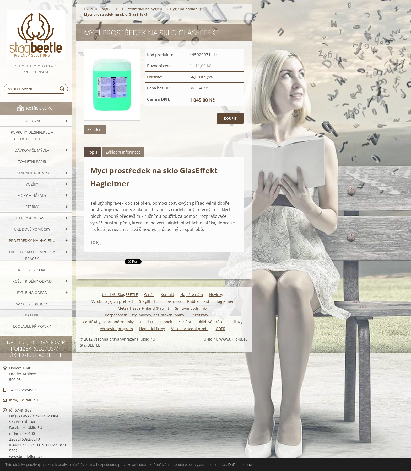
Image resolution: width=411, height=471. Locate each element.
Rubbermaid (198, 301)
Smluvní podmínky (191, 308)
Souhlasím (405, 464)
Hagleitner (224, 301)
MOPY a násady (32, 195)
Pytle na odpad (32, 292)
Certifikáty (199, 315)
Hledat (63, 89)
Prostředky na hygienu (32, 240)
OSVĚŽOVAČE (32, 120)
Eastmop (173, 301)
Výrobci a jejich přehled (112, 301)
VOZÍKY (32, 184)
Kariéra (184, 321)
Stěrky (32, 206)
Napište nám (191, 294)
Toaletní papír (32, 161)
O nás (149, 294)
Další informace (241, 465)
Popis (92, 152)
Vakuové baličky (32, 303)
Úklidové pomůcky (32, 229)
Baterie (32, 315)
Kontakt (167, 294)
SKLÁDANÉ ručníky (32, 172)
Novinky (216, 294)
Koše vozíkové (32, 269)
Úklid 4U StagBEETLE (102, 9)
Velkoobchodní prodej (190, 328)
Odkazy (236, 321)
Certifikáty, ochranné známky (108, 321)
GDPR (220, 328)
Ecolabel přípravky (32, 326)
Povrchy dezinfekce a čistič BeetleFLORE (32, 135)
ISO (217, 315)
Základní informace (123, 152)
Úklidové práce (210, 321)
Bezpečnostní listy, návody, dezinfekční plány (144, 315)
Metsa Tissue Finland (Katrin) (143, 308)
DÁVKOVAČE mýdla (32, 150)
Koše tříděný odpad (32, 281)
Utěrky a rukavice (32, 217)
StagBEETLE (149, 301)
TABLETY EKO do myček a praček (32, 255)
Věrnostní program (116, 328)
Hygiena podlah (184, 9)
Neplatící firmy (152, 328)
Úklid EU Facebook (156, 321)
